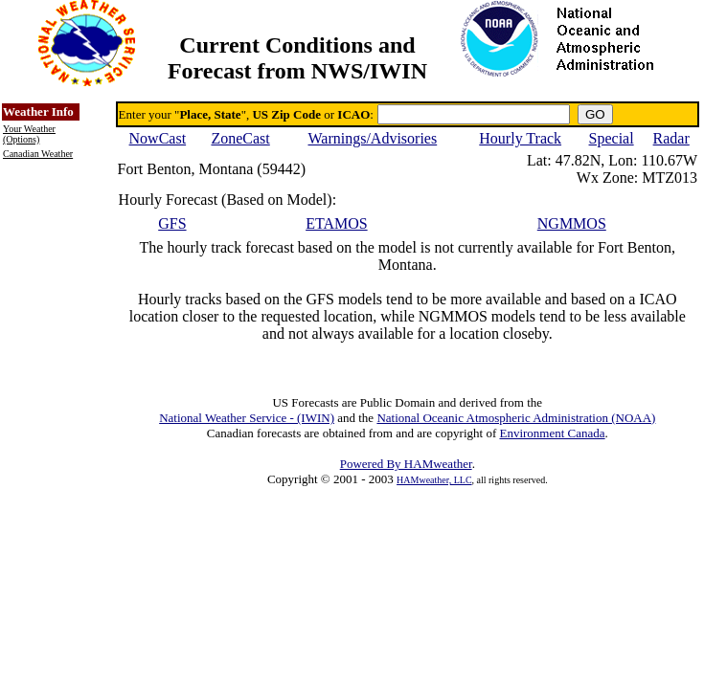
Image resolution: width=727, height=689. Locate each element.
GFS (172, 223)
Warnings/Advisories (373, 138)
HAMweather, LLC (434, 480)
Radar (671, 138)
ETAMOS (337, 223)
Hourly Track (520, 138)
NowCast (158, 138)
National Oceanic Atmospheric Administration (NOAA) (515, 418)
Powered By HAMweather (406, 463)
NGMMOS (571, 223)
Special (611, 138)
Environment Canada (551, 433)
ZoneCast (240, 138)
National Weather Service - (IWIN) (246, 418)
